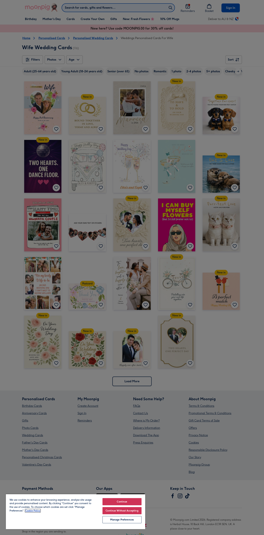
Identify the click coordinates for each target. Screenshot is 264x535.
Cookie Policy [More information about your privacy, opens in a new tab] (32, 510)
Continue (122, 501)
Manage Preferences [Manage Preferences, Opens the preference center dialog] (122, 519)
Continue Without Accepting (122, 510)
